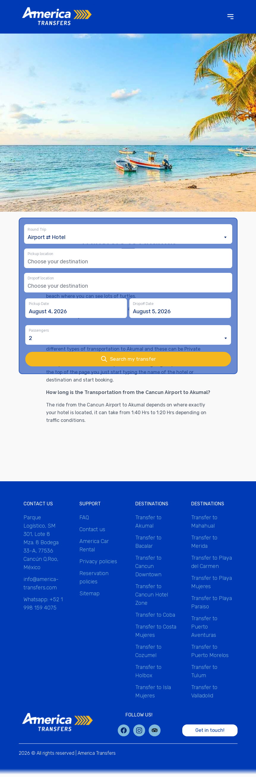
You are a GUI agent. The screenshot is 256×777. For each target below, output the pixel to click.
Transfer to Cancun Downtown (148, 566)
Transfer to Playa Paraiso (211, 602)
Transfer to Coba (155, 615)
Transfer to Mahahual (204, 521)
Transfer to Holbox (148, 671)
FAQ (84, 517)
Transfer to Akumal (148, 521)
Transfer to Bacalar (148, 541)
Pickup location (40, 254)
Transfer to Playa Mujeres (211, 582)
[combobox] (128, 237)
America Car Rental (94, 545)
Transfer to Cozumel (148, 651)
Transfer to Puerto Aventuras (204, 626)
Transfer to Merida (204, 541)
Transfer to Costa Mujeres (155, 631)
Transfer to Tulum (204, 671)
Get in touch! (209, 730)
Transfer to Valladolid (204, 691)
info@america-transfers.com (41, 583)
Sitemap (89, 593)
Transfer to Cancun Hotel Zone (151, 594)
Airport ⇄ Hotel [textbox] (46, 237)
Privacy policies (98, 561)
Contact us (92, 529)
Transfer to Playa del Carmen (211, 562)
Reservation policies (94, 577)
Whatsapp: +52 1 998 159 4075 (43, 603)
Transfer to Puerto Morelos (210, 651)
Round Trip (37, 229)
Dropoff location (41, 278)
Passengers (39, 330)
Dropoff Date (143, 304)
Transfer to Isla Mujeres (153, 691)
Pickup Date (39, 304)
